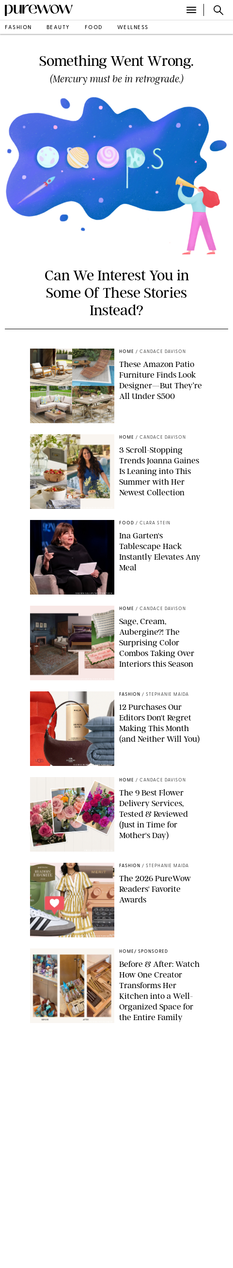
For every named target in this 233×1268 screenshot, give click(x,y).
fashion (18, 28)
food (94, 28)
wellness (133, 28)
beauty (58, 28)
